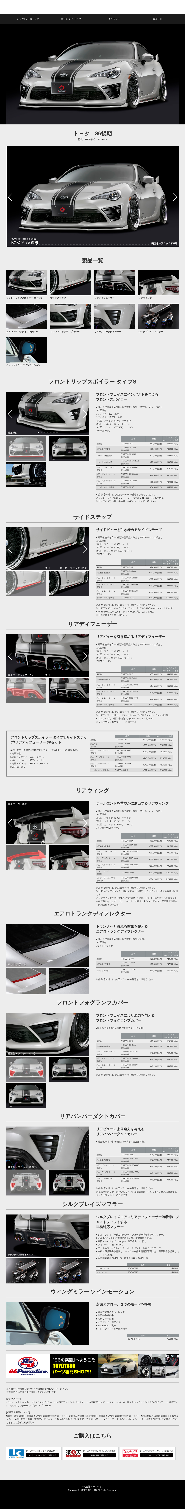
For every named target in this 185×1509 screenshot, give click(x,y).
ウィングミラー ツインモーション (23, 365)
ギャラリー (114, 19)
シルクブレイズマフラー (150, 331)
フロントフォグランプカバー (64, 331)
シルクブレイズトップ (27, 19)
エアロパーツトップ (71, 19)
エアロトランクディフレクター (22, 331)
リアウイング (145, 298)
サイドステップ (58, 298)
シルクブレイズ (36, 7)
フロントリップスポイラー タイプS (24, 298)
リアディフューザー (104, 298)
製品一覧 (157, 19)
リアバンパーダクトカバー (107, 331)
